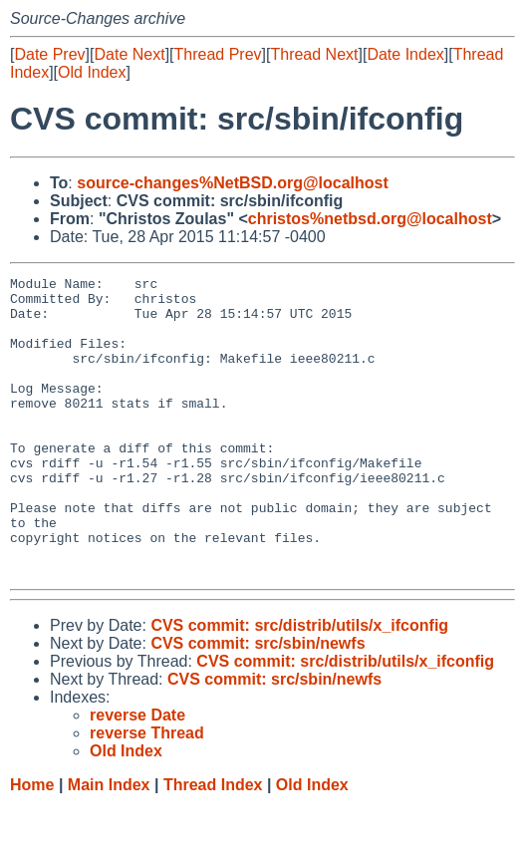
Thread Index (213, 844)
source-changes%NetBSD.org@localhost (233, 182)
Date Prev (49, 54)
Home (32, 844)
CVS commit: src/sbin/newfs (257, 703)
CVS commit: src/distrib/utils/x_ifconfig (299, 685)
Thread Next (314, 54)
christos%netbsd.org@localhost (370, 218)
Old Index (92, 72)
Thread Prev (218, 54)
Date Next (129, 54)
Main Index (109, 844)
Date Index (405, 54)
